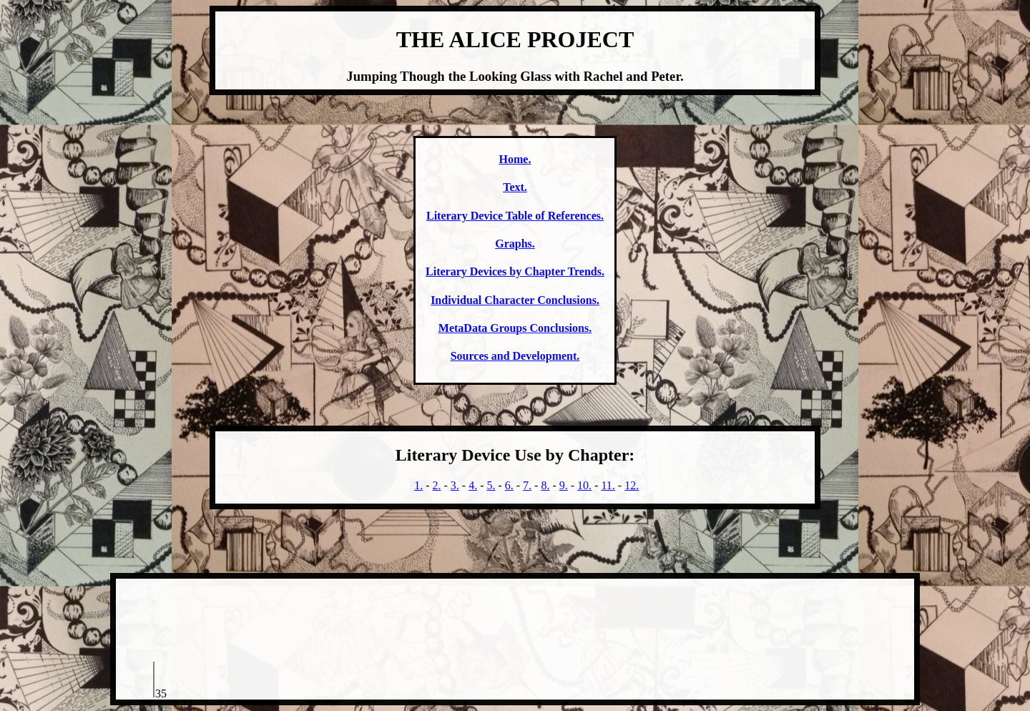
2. (436, 485)
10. (584, 485)
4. (473, 485)
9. (563, 485)
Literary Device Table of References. (515, 216)
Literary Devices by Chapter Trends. (515, 271)
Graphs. (515, 243)
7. (527, 485)
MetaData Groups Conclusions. (515, 328)
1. (418, 485)
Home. (515, 159)
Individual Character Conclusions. (515, 300)
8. (545, 485)
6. (509, 485)
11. (607, 485)
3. (455, 485)
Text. (515, 187)
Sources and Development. (515, 356)
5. (490, 485)
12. (631, 485)
